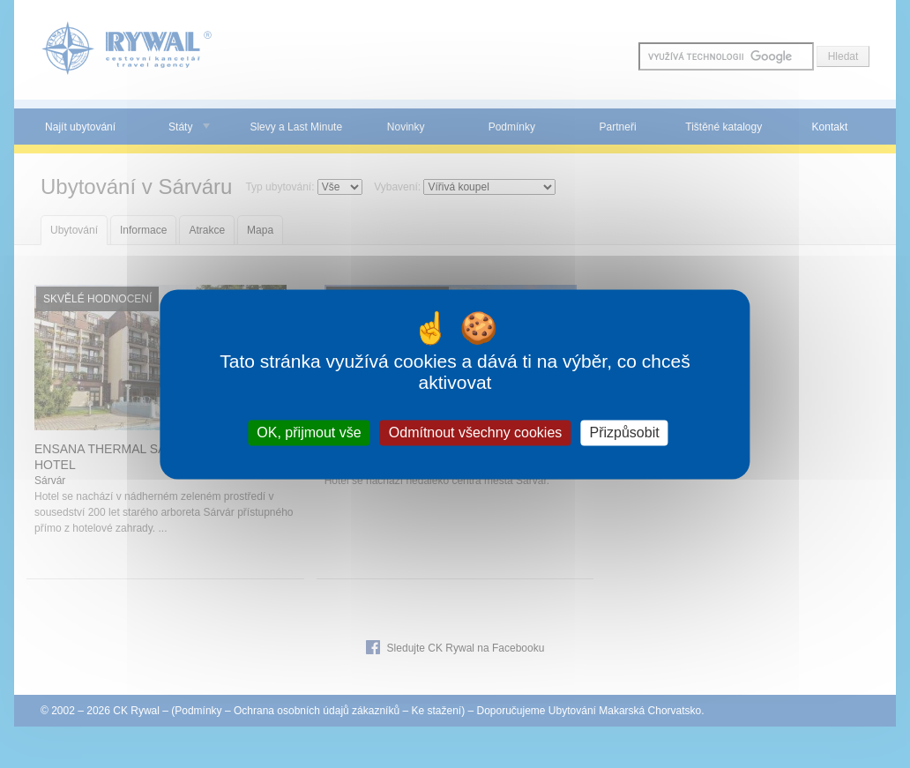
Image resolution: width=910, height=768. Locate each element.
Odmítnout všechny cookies (476, 432)
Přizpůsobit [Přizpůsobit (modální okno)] (625, 432)
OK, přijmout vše (309, 432)
